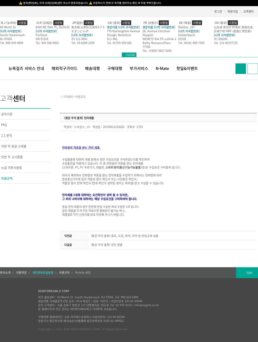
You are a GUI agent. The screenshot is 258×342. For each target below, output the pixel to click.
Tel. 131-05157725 (225, 43)
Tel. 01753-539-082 (119, 43)
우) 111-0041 (79, 39)
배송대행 (92, 68)
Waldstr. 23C (186, 27)
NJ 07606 (6, 39)
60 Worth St (8, 27)
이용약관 (21, 272)
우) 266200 (220, 39)
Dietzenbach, (187, 35)
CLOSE (130, 55)
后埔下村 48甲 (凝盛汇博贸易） (233, 31)
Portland (41, 35)
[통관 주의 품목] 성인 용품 (106, 245)
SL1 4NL (112, 39)
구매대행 (114, 68)
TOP (249, 273)
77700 (146, 47)
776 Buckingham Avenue (123, 31)
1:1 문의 (6, 135)
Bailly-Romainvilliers (157, 43)
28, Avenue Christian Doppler (156, 33)
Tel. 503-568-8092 (47, 43)
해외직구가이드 (65, 68)
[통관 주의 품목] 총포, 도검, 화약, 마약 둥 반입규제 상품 (124, 236)
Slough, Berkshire (119, 35)
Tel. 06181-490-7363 (191, 43)
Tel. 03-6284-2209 (82, 43)
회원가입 (232, 11)
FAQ (4, 124)
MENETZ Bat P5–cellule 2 (159, 39)
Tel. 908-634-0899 (11, 43)
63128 (182, 39)
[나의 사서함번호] (10, 31)
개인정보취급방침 (42, 272)
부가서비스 (139, 68)
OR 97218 (42, 39)
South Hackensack (12, 35)
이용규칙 (6, 178)
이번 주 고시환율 (12, 157)
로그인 (218, 11)
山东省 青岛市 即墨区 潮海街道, (234, 27)
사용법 (22, 23)
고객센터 (248, 11)
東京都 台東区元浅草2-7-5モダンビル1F (87, 29)
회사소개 (5, 272)
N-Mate (162, 68)
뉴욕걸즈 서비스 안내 (26, 68)
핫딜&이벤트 (187, 68)
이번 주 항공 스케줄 (13, 146)
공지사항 (6, 114)
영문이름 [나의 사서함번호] (123, 27)
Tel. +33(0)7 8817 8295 (157, 51)
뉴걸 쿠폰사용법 (11, 167)
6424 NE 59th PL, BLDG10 (53, 27)
